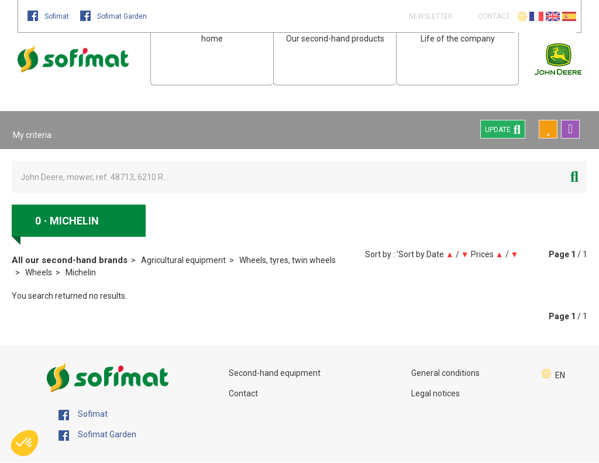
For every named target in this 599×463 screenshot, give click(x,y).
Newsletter (430, 16)
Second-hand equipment (275, 373)
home (212, 38)
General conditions (445, 373)
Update (503, 129)
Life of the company (458, 38)
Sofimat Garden (113, 16)
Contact (243, 393)
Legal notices (435, 393)
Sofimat (49, 16)
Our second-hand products (335, 38)
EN (560, 375)
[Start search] (574, 177)
